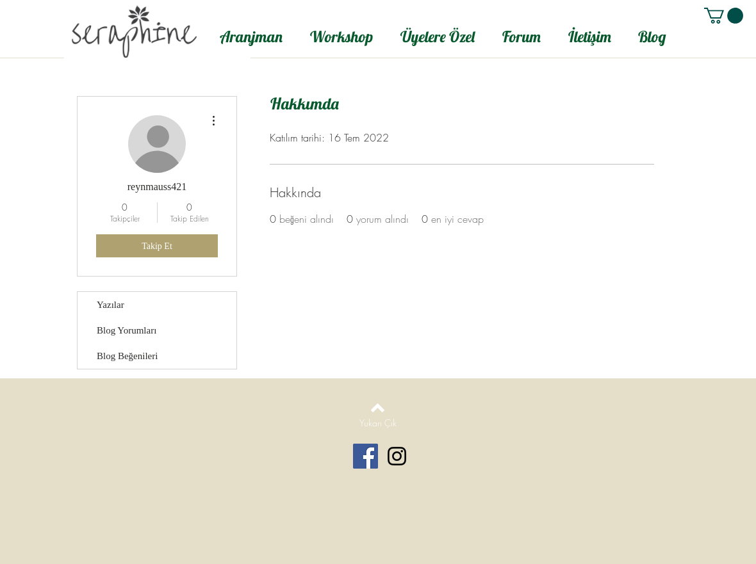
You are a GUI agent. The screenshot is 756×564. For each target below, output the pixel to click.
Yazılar (110, 305)
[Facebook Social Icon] (365, 456)
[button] (723, 16)
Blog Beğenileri (127, 356)
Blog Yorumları (126, 330)
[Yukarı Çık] (377, 423)
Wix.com (486, 490)
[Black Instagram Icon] (396, 456)
